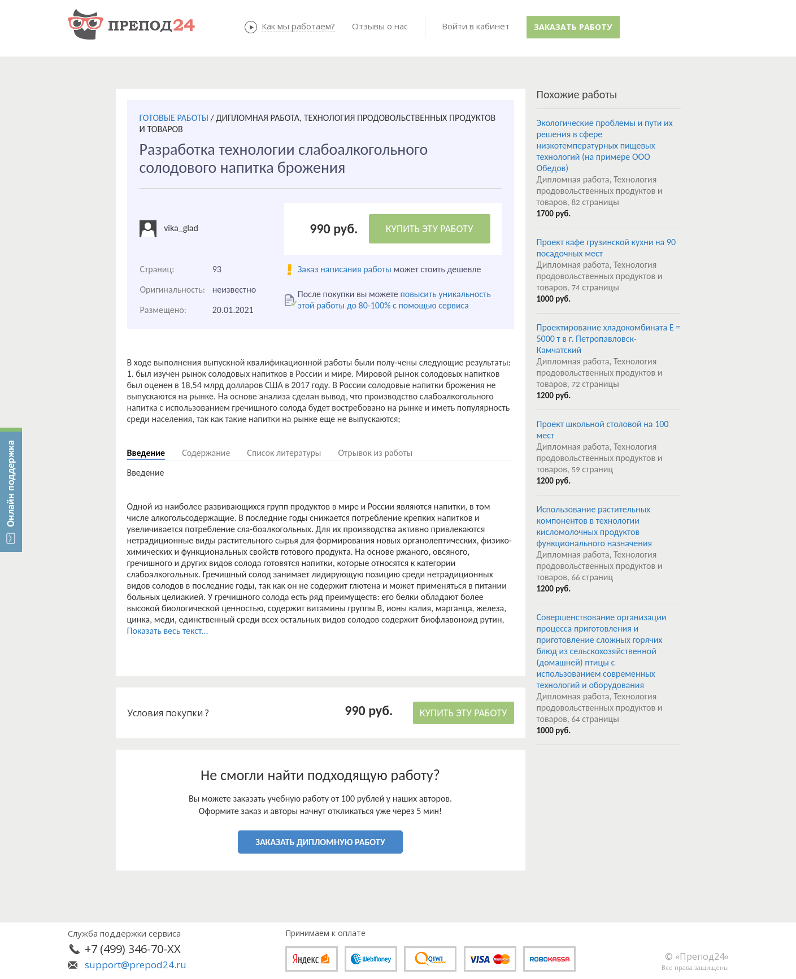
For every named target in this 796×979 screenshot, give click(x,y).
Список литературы (284, 452)
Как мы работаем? (298, 26)
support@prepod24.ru (135, 964)
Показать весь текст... (167, 630)
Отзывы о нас (380, 26)
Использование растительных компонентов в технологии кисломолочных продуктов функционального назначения (595, 526)
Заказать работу (573, 26)
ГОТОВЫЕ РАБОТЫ (174, 117)
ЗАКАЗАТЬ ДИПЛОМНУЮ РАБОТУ (320, 842)
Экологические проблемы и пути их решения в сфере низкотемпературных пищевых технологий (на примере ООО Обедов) (605, 145)
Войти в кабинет (476, 26)
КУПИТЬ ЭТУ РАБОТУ (429, 229)
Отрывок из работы (375, 452)
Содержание (206, 452)
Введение (146, 452)
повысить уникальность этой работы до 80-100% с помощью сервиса (394, 300)
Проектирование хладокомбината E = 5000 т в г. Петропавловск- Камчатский (609, 338)
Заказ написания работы (345, 269)
